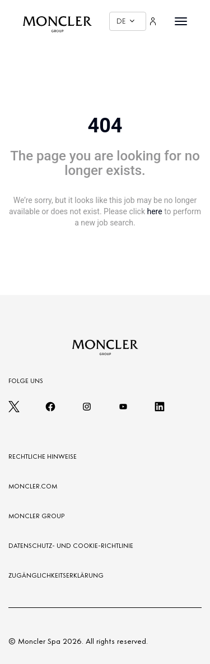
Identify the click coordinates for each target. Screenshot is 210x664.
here (154, 211)
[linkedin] (159, 410)
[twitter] (14, 410)
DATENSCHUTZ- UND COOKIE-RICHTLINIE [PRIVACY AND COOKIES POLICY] (70, 546)
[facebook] (50, 410)
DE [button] (125, 21)
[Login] (153, 21)
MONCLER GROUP (36, 516)
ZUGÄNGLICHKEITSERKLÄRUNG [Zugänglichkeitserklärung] (56, 575)
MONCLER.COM (32, 486)
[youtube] (123, 410)
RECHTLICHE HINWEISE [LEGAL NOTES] (42, 456)
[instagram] (86, 410)
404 (105, 125)
